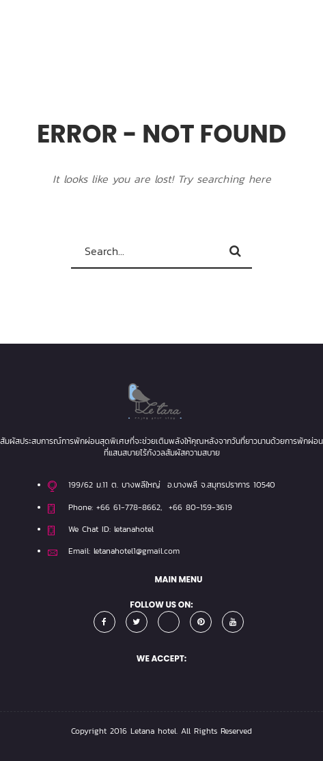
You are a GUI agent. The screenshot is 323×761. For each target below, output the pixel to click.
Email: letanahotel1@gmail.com (124, 551)
